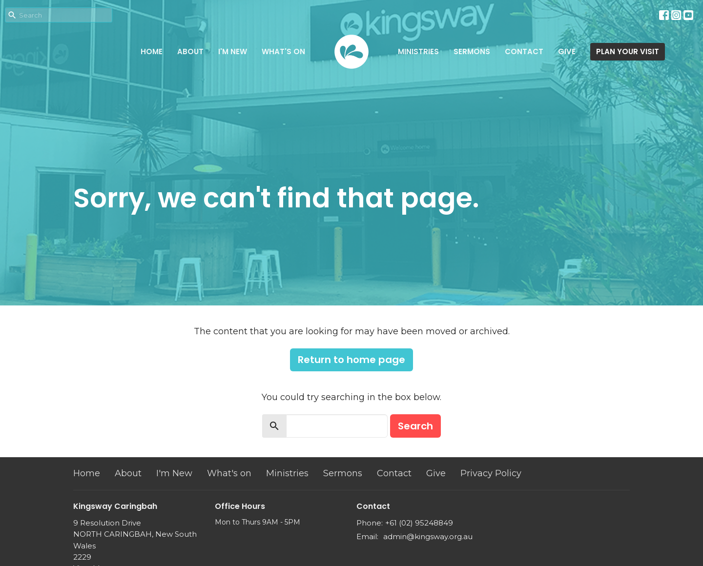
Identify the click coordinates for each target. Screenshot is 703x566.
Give (567, 51)
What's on (283, 51)
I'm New (232, 51)
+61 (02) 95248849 (419, 522)
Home (152, 51)
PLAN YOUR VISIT (627, 51)
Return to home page (351, 359)
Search (415, 426)
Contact (524, 51)
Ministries (418, 51)
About (190, 51)
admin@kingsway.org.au (428, 536)
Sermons (472, 51)
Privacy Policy (490, 473)
